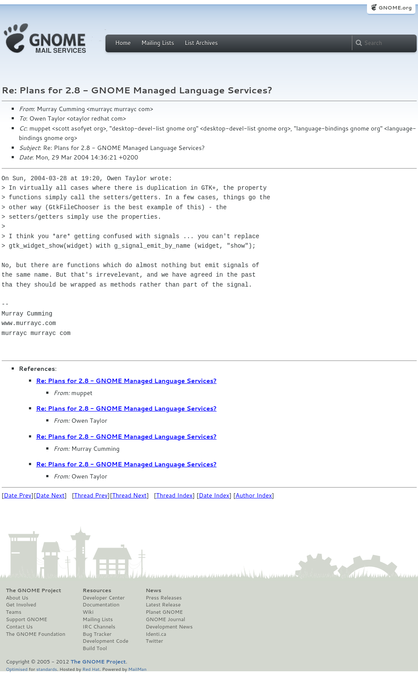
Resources (97, 590)
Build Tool (95, 648)
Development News (169, 626)
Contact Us (19, 626)
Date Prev (18, 495)
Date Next (50, 495)
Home (123, 43)
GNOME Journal (165, 619)
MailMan (137, 669)
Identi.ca (156, 634)
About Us (17, 597)
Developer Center (103, 597)
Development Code (105, 641)
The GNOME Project (33, 590)
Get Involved (21, 604)
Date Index (214, 495)
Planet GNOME (164, 612)
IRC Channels (99, 626)
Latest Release (163, 604)
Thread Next (129, 495)
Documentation (101, 604)
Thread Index (174, 495)
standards (46, 669)
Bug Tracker (97, 634)
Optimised (17, 669)
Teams (14, 612)
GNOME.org (395, 7)
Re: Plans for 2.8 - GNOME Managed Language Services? (126, 380)
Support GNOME (27, 619)
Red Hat (90, 669)
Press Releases (164, 597)
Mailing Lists (157, 43)
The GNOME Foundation (36, 634)
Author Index (254, 495)
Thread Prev (91, 495)
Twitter (154, 641)
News (153, 590)
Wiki (88, 612)
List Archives (201, 43)
